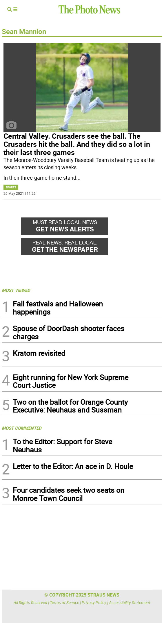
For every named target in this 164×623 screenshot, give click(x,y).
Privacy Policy (94, 602)
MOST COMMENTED (21, 428)
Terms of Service (64, 602)
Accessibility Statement (129, 602)
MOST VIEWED (16, 290)
